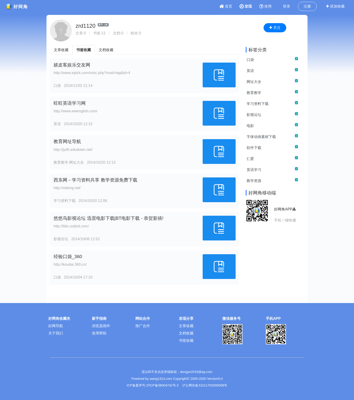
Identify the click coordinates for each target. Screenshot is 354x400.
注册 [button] (307, 6)
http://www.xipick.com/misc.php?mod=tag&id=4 (92, 73)
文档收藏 (106, 50)
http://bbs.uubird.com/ (71, 226)
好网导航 (55, 326)
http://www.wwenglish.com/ (75, 111)
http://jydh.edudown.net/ (73, 150)
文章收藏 (61, 50)
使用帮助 (99, 333)
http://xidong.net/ (67, 188)
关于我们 (55, 333)
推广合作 (142, 326)
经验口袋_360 (68, 256)
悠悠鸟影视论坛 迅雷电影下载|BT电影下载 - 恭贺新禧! (108, 218)
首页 (225, 6)
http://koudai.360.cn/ (70, 264)
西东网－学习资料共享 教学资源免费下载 (95, 179)
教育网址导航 (67, 141)
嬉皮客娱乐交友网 (72, 64)
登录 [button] (286, 6)
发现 (246, 6)
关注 (274, 28)
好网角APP (285, 209)
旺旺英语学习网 (70, 103)
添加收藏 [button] (335, 6)
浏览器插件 (101, 326)
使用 (265, 6)
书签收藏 (83, 50)
